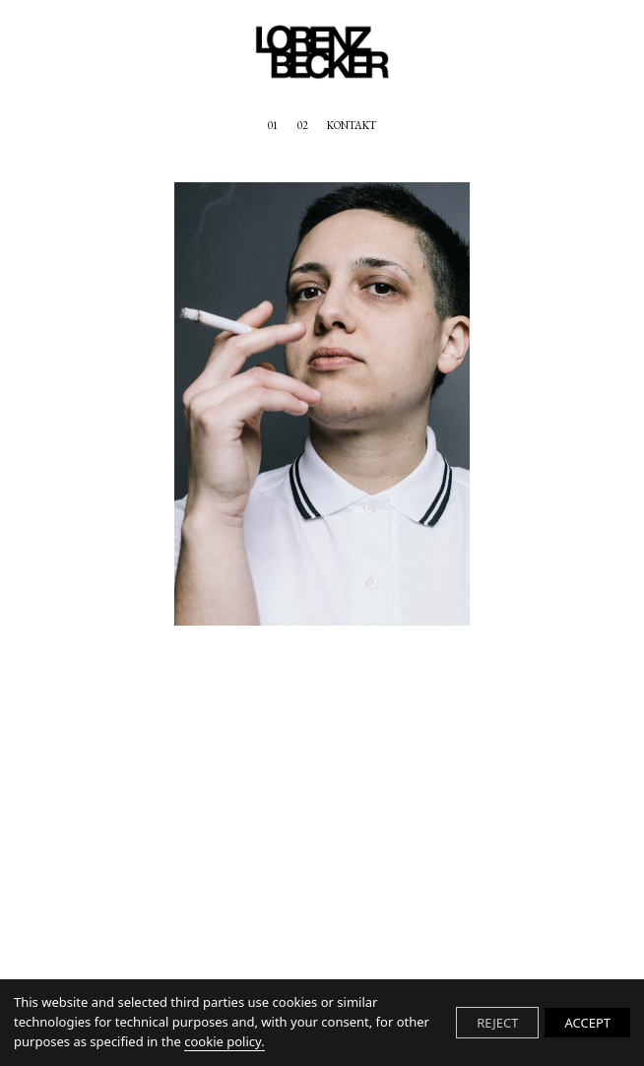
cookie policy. (224, 1041)
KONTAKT (351, 126)
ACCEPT (587, 1023)
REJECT (497, 1023)
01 (273, 126)
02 (302, 126)
